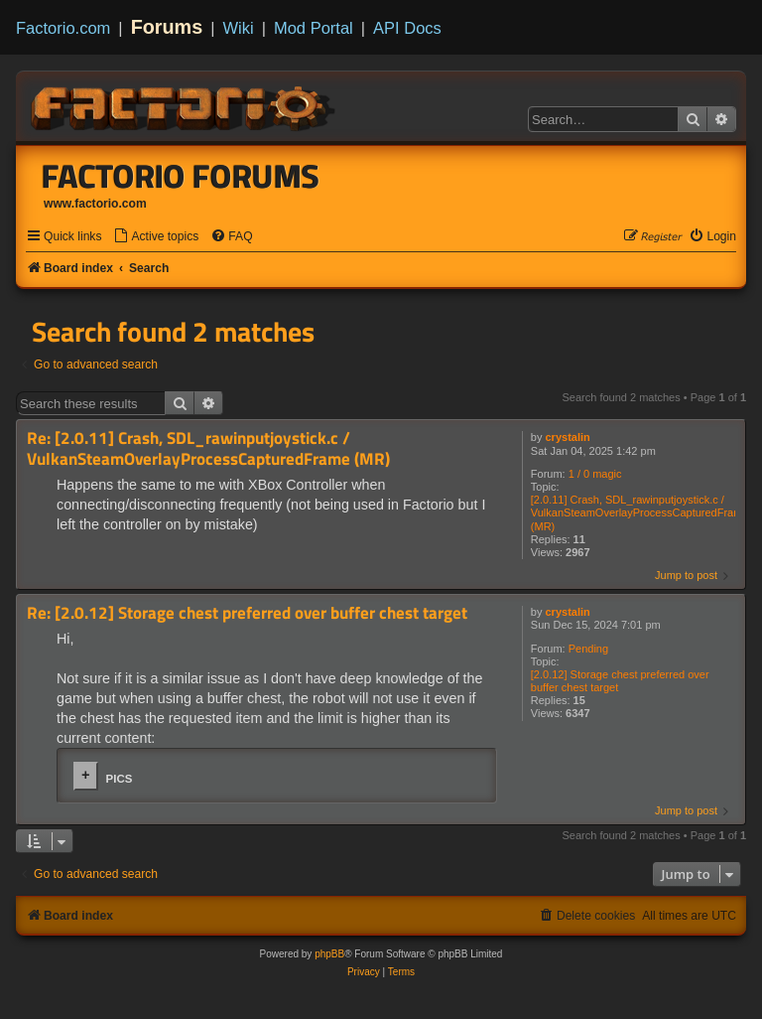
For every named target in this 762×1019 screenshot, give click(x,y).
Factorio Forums (180, 176)
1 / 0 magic (595, 474)
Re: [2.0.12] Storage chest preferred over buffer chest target (247, 613)
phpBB (329, 953)
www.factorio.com (95, 204)
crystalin (568, 437)
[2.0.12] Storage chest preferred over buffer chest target (620, 680)
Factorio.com (63, 28)
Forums (167, 27)
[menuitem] (155, 236)
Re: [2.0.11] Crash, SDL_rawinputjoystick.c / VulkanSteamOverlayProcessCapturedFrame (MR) (208, 448)
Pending (588, 649)
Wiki (238, 28)
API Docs (407, 28)
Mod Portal (313, 28)
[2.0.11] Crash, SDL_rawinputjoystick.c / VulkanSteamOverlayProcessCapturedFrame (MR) (640, 512)
